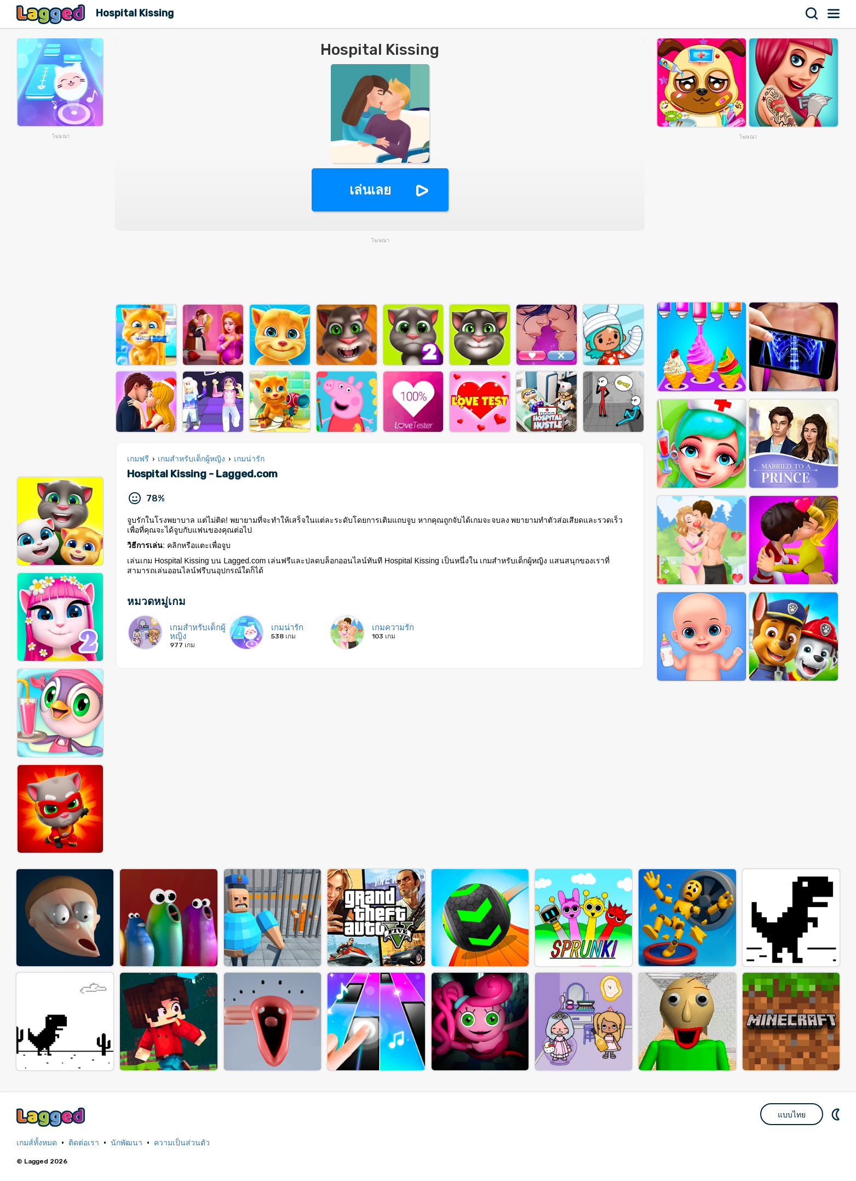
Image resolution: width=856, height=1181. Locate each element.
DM (837, 1114)
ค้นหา (812, 13)
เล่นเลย (370, 189)
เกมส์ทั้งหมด (36, 1143)
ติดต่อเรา (83, 1143)
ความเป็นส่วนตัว (182, 1143)
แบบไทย (792, 1114)
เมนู (834, 13)
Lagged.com (52, 1117)
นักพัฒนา (126, 1143)
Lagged (52, 14)
